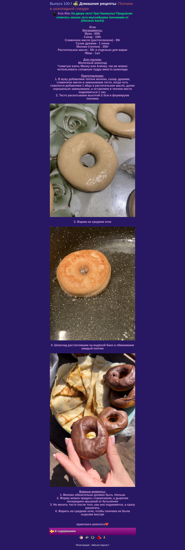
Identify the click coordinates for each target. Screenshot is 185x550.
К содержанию (63, 531)
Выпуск (60, 3)
